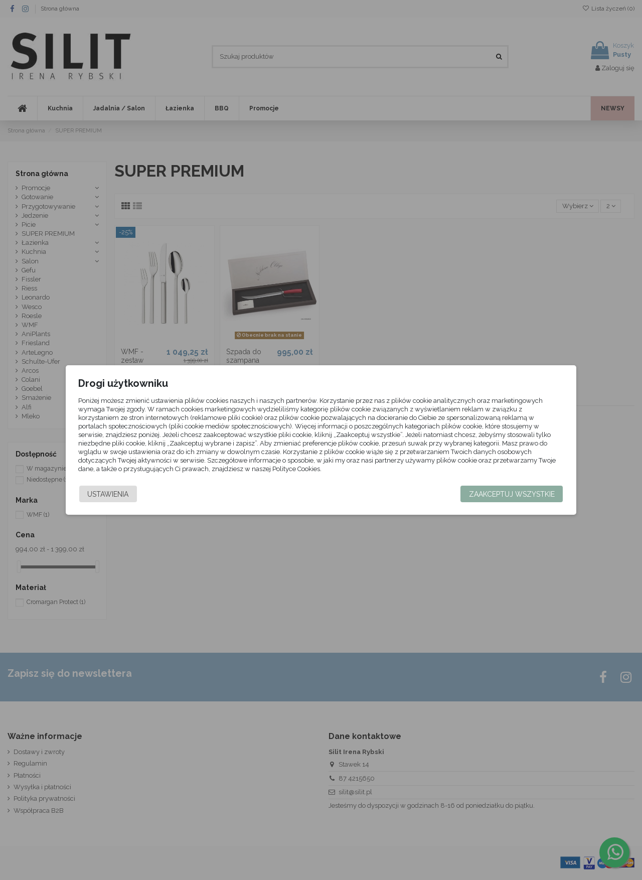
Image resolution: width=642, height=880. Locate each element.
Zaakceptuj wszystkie (501, 494)
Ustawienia (118, 494)
